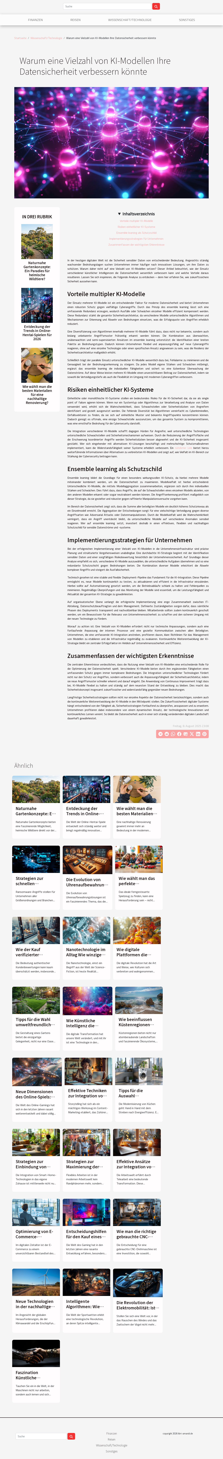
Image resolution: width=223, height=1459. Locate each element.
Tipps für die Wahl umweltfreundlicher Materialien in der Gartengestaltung (35, 1027)
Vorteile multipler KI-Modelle (136, 221)
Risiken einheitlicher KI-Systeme (136, 227)
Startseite (20, 38)
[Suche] (107, 6)
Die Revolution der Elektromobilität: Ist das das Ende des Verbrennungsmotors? (138, 1310)
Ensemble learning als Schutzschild (136, 233)
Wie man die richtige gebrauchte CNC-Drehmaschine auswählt (136, 1239)
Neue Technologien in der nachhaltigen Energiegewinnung (34, 1306)
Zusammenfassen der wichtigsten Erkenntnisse (136, 244)
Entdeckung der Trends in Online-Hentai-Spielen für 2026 (37, 332)
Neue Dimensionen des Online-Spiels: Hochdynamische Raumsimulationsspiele (38, 1099)
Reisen (75, 19)
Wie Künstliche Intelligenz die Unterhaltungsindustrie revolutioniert (89, 1028)
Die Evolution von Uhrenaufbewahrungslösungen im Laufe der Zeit (96, 884)
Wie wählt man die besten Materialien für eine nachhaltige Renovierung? (37, 394)
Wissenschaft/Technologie (130, 19)
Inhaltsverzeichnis (138, 214)
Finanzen (35, 19)
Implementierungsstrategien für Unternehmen (136, 238)
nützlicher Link (183, 448)
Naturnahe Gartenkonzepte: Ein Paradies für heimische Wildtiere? (37, 270)
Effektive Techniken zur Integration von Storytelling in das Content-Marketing (87, 1098)
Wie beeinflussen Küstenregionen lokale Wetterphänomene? (138, 1027)
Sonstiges (187, 19)
